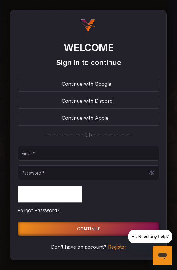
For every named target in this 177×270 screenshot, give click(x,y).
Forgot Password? (39, 210)
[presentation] (50, 194)
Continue (88, 228)
